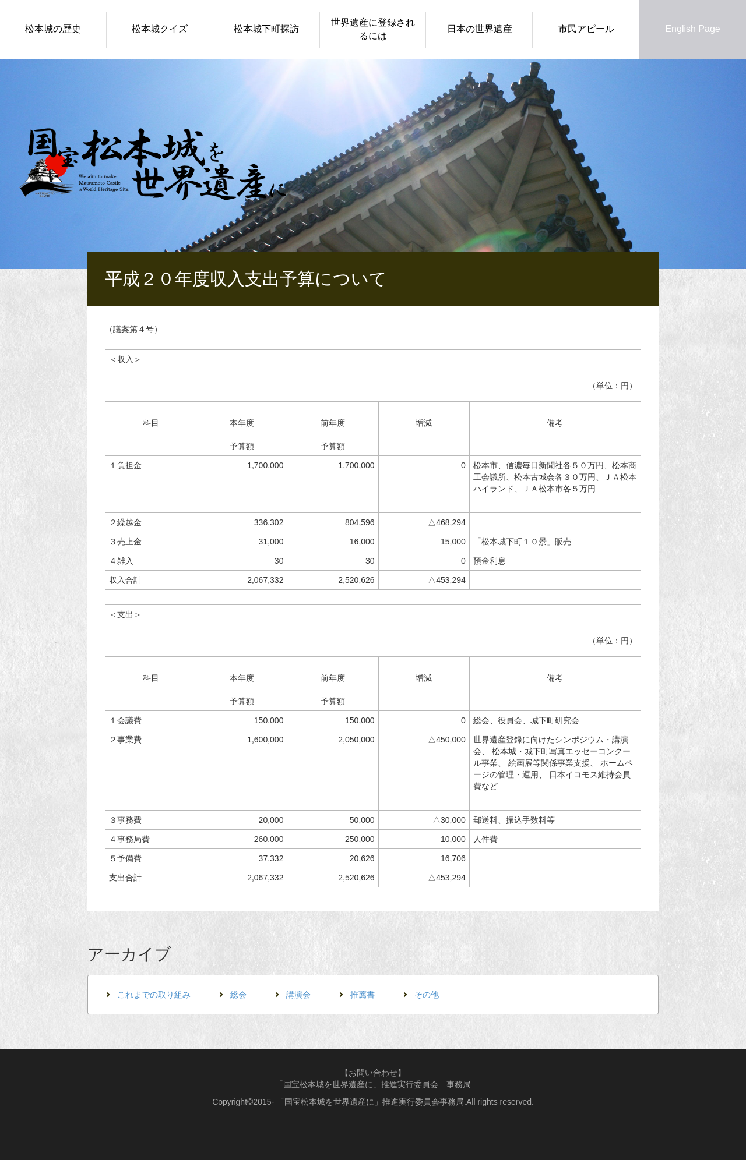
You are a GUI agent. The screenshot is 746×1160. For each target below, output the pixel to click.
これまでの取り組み (154, 994)
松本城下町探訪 (266, 29)
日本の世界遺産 (479, 29)
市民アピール (586, 29)
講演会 (298, 994)
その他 (426, 994)
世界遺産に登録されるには (373, 29)
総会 (238, 994)
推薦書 (362, 994)
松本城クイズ (160, 29)
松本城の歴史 (53, 29)
